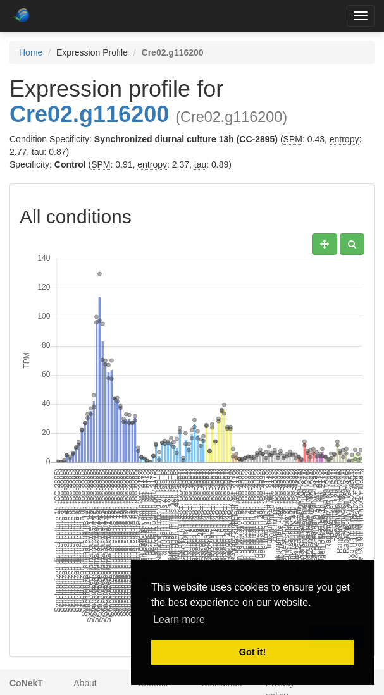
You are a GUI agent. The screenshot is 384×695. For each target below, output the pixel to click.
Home (30, 52)
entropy (344, 139)
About (85, 683)
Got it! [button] (252, 652)
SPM (292, 139)
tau (38, 152)
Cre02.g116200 (89, 114)
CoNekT (26, 683)
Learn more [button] (179, 619)
